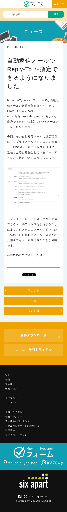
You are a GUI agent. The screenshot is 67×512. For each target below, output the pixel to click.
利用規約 (10, 430)
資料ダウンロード (15, 417)
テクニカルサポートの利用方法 (22, 426)
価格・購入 (11, 388)
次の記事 (33, 310)
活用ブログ (11, 398)
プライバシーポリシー (17, 435)
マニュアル (11, 402)
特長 (7, 375)
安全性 (9, 384)
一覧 (33, 300)
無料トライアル (13, 412)
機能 (7, 379)
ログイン (59, 4)
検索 (56, 14)
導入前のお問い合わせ (17, 421)
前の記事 (33, 290)
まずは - (33, 349)
